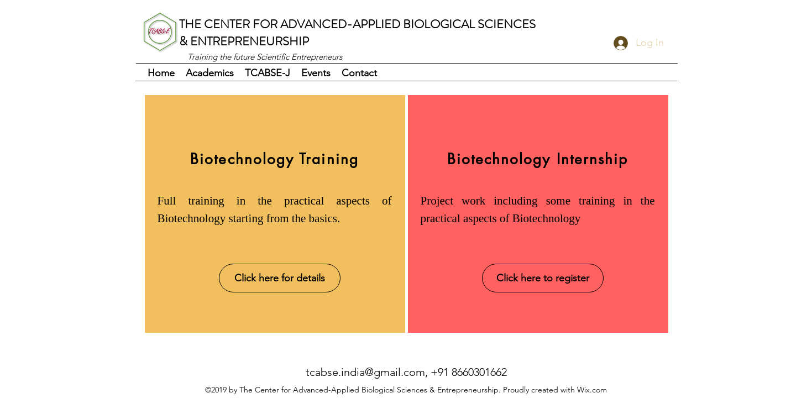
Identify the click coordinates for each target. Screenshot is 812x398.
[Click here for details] (279, 278)
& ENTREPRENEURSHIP (244, 41)
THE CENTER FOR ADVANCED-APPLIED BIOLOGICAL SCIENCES (357, 24)
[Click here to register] (543, 278)
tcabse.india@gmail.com (365, 372)
